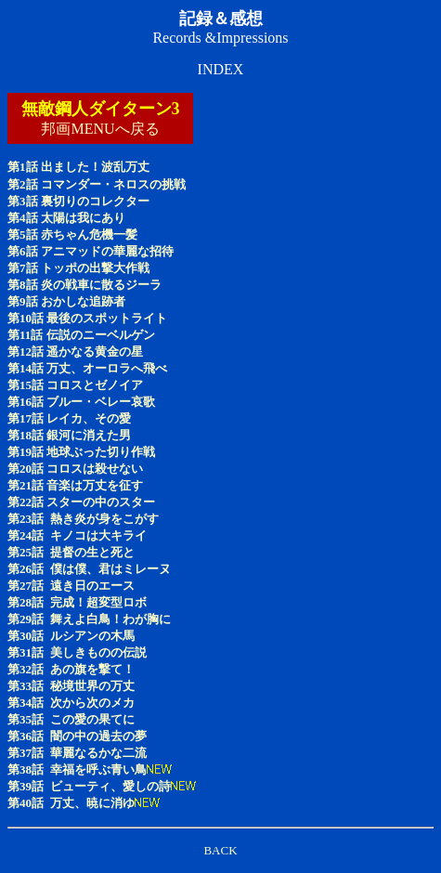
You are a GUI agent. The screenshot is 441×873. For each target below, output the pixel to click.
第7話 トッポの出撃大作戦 (78, 268)
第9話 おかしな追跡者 (66, 301)
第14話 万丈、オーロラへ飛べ (87, 368)
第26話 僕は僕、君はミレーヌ (89, 569)
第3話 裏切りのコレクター (78, 201)
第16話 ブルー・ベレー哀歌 (81, 402)
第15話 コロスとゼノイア (75, 385)
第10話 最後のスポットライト (87, 318)
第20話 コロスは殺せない (75, 469)
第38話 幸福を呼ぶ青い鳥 (77, 769)
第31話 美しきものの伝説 (77, 652)
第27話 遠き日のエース (71, 586)
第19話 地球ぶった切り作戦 (81, 452)
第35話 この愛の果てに (71, 719)
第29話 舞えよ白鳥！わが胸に (89, 619)
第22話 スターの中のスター (81, 502)
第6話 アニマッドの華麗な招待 (90, 251)
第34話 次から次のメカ (71, 703)
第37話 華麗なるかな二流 (77, 753)
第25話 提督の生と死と (71, 552)
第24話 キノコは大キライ (77, 535)
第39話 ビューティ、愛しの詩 (89, 786)
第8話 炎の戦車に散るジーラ (84, 285)
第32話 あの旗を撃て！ (71, 669)
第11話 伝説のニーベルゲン (81, 335)
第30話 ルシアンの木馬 (71, 636)
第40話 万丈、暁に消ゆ (71, 803)
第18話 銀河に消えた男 (69, 435)
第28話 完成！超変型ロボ (77, 602)
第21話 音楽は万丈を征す (75, 485)
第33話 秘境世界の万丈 (71, 686)
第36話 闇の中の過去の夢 (77, 736)
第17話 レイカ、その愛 (69, 418)
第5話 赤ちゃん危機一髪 (72, 234)
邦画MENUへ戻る (100, 129)
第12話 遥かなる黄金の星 (75, 351)
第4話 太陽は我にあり (66, 218)
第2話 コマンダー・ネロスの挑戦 (96, 184)
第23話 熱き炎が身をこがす (83, 519)
